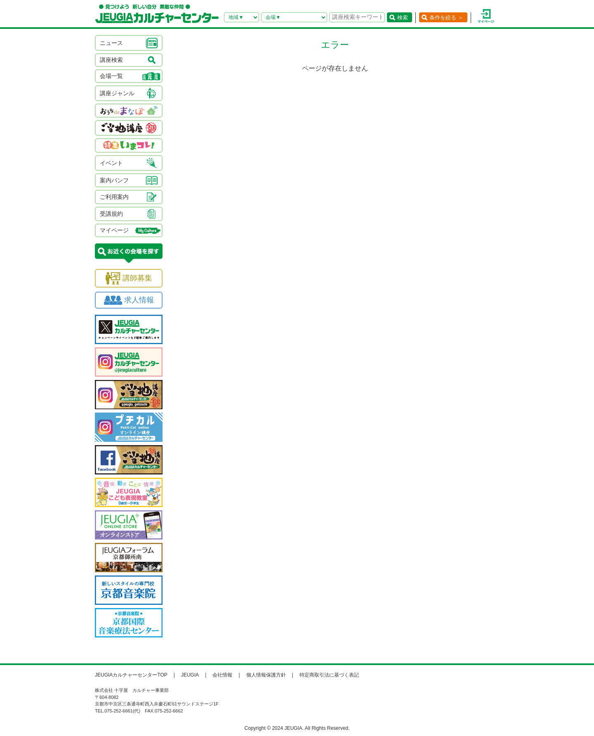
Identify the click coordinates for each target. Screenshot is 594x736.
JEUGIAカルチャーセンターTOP (131, 675)
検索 (402, 17)
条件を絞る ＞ (446, 17)
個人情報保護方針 (266, 675)
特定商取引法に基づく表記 (329, 675)
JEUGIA (190, 675)
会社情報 (222, 675)
